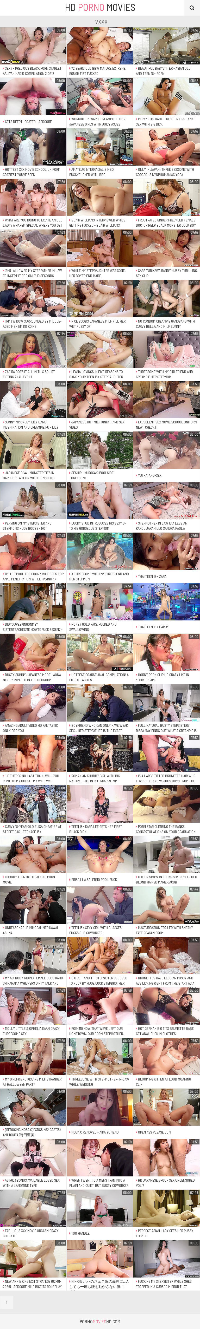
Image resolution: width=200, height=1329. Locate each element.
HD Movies (100, 7)
